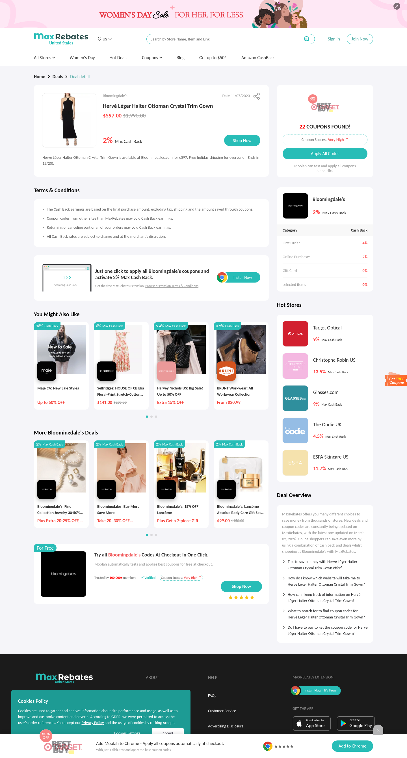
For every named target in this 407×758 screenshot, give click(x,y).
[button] (104, 39)
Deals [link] (58, 76)
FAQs (212, 695)
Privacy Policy (92, 722)
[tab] (325, 563)
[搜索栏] (219, 39)
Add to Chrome (352, 746)
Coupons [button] (152, 57)
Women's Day (82, 57)
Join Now (360, 39)
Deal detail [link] (80, 76)
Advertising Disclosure (225, 726)
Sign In (334, 39)
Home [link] (39, 76)
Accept (168, 733)
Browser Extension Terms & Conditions (171, 286)
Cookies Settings (127, 733)
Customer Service (222, 710)
